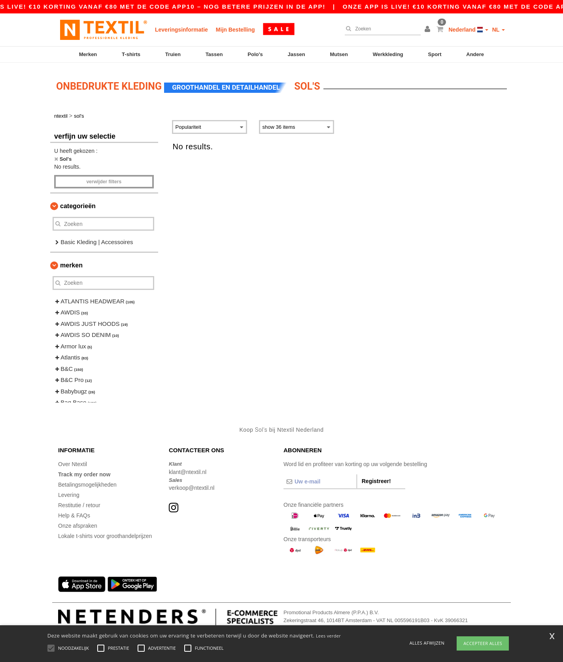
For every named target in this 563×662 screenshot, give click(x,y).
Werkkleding (388, 54)
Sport (435, 54)
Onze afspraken (77, 523)
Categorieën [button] (78, 203)
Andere (475, 54)
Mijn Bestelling (235, 29)
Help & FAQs (74, 513)
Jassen (296, 54)
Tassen (214, 54)
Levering (68, 492)
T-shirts (131, 54)
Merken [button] (71, 263)
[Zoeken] (381, 29)
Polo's (255, 54)
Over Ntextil (72, 462)
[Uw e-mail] (320, 479)
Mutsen (339, 54)
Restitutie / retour (79, 503)
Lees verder (328, 636)
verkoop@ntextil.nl (191, 485)
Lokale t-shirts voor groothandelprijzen (105, 533)
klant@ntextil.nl (187, 469)
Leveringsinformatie (181, 29)
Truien (173, 54)
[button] (429, 29)
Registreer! (376, 479)
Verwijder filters (103, 179)
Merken (88, 54)
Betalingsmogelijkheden (87, 482)
